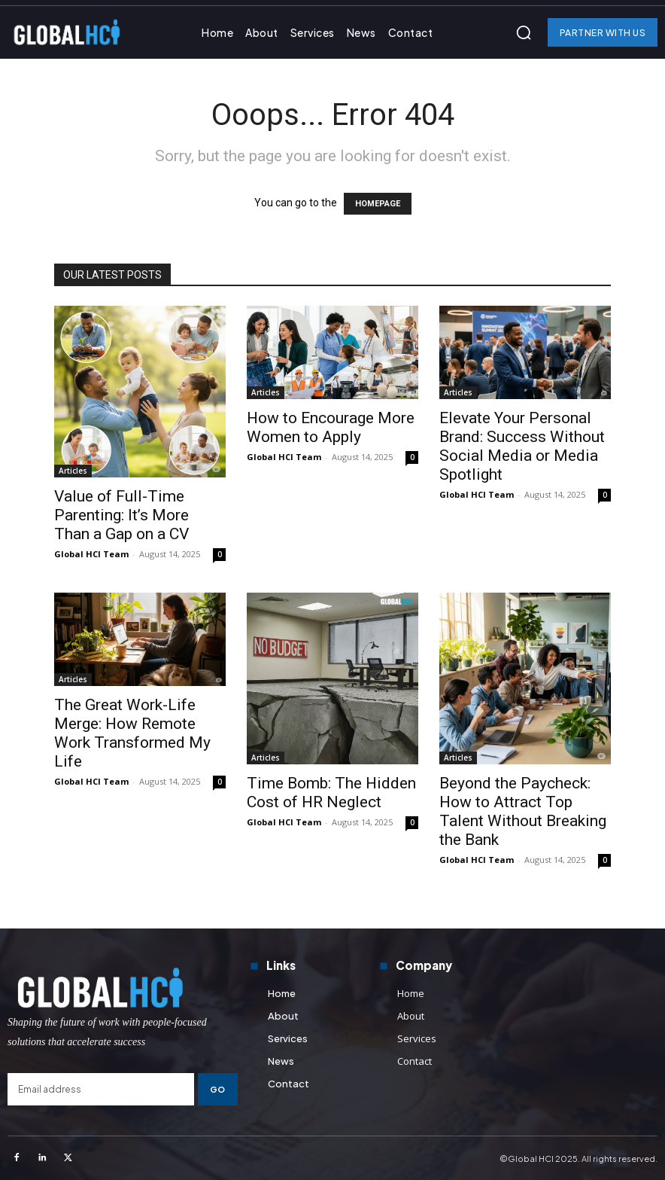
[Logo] (123, 988)
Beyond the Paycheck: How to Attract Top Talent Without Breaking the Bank (522, 811)
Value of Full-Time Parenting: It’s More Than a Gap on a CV (121, 515)
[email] (101, 1089)
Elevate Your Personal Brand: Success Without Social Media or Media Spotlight (522, 446)
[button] (523, 32)
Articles (73, 470)
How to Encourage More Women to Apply (330, 427)
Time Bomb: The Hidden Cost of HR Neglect (331, 792)
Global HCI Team (91, 554)
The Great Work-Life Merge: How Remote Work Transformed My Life (132, 733)
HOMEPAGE (377, 204)
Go (218, 1089)
